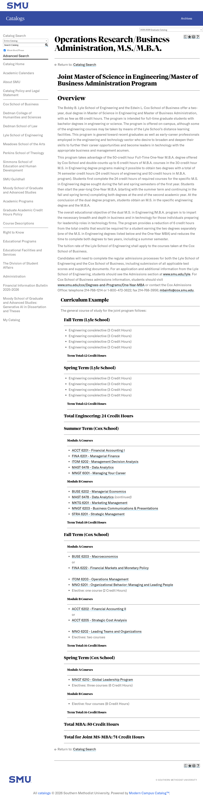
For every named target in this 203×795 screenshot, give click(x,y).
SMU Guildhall (14, 179)
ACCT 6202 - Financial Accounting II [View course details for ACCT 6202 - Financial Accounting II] (99, 609)
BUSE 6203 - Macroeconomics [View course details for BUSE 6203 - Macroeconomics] (95, 556)
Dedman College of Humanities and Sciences (22, 115)
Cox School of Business (21, 104)
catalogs (44, 793)
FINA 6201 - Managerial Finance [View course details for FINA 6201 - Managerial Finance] (96, 456)
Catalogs (15, 18)
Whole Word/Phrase (15, 50)
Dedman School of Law (20, 126)
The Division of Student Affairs (20, 265)
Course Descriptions (18, 223)
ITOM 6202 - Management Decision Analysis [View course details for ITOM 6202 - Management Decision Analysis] (105, 461)
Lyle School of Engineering (23, 135)
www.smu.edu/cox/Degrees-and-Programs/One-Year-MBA (101, 285)
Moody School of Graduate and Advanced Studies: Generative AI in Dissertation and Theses (24, 304)
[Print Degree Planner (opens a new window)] (185, 36)
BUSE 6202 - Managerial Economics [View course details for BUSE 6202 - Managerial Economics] (99, 491)
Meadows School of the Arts (24, 144)
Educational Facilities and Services (22, 252)
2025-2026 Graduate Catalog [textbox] (153, 30)
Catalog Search (84, 64)
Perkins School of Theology (23, 153)
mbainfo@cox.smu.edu (177, 290)
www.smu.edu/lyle (176, 274)
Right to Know (13, 232)
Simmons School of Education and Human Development (19, 166)
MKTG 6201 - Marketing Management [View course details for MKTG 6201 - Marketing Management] (99, 503)
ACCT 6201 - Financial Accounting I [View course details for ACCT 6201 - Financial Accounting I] (98, 450)
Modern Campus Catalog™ (149, 793)
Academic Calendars (18, 73)
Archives (186, 18)
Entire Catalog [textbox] (10, 41)
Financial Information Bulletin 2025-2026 (25, 287)
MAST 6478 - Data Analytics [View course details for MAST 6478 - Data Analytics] (93, 467)
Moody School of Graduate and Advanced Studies (23, 190)
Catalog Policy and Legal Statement (21, 93)
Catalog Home (13, 64)
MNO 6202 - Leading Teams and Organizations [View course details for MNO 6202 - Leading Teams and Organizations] (107, 631)
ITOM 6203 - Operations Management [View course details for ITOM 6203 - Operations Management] (100, 579)
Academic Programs (18, 201)
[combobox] (171, 30)
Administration (14, 276)
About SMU (11, 82)
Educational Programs (19, 241)
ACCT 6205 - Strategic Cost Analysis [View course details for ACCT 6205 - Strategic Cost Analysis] (99, 620)
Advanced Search (16, 56)
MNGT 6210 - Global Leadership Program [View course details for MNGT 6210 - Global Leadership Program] (102, 679)
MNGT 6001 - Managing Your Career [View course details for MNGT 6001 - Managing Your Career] (99, 473)
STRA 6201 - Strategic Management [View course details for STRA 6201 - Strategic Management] (98, 514)
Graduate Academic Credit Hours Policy (23, 212)
